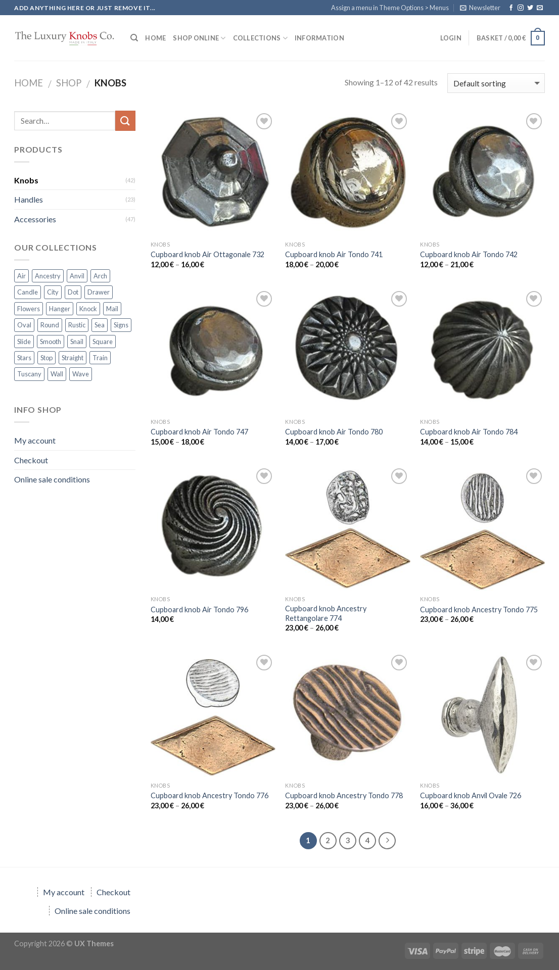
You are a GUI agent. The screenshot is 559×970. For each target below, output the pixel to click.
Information (319, 38)
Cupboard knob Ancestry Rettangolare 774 (325, 613)
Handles (28, 199)
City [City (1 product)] (53, 292)
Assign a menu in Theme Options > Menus (390, 8)
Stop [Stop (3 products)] (46, 358)
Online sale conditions (52, 479)
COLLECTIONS (260, 38)
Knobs (26, 180)
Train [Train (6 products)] (100, 358)
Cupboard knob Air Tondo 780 (334, 431)
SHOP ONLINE (199, 38)
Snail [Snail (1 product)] (76, 341)
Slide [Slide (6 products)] (24, 341)
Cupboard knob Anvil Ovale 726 (470, 795)
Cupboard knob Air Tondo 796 (199, 609)
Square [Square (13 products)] (102, 341)
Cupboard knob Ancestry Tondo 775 (479, 609)
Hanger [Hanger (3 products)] (59, 309)
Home (28, 82)
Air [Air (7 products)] (21, 276)
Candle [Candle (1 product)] (27, 292)
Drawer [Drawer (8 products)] (98, 292)
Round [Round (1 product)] (49, 325)
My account (35, 440)
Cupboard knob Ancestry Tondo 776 (209, 795)
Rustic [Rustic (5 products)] (76, 325)
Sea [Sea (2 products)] (100, 325)
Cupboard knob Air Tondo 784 (469, 431)
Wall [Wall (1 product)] (57, 374)
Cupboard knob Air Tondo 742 (469, 254)
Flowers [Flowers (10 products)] (28, 309)
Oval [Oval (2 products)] (24, 325)
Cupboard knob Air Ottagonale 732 (207, 254)
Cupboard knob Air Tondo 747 (199, 431)
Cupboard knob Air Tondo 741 (334, 254)
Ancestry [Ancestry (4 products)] (48, 276)
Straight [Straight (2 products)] (72, 358)
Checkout (31, 460)
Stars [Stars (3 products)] (24, 358)
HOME (155, 38)
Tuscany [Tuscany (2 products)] (29, 374)
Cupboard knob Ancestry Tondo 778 (344, 795)
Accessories (35, 219)
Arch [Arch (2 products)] (100, 276)
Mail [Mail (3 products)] (112, 309)
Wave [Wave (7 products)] (80, 374)
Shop (68, 82)
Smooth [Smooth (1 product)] (50, 341)
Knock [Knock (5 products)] (88, 309)
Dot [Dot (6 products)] (73, 292)
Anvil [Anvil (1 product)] (77, 276)
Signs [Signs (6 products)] (121, 325)
